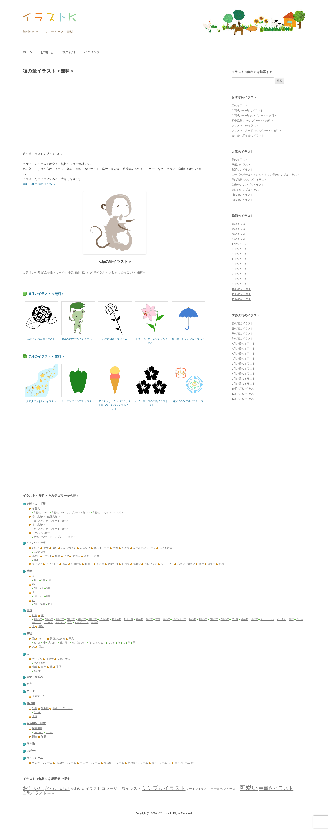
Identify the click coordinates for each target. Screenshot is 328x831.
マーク (31, 691)
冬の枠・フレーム (42, 762)
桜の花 (235, 619)
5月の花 (49, 619)
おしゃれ (114, 272)
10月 (42, 604)
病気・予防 (64, 658)
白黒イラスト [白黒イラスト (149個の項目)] (35, 793)
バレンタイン (68, 547)
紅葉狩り (76, 563)
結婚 (221, 563)
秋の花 (192, 619)
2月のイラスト (240, 249)
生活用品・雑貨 (36, 723)
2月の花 (214, 619)
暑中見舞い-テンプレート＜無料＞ (51, 520)
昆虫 (41, 646)
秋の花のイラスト (242, 333)
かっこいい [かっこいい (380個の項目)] (57, 788)
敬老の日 (113, 563)
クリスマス (167, 563)
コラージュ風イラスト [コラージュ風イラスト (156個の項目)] (121, 788)
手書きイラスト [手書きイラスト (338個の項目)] (276, 788)
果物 (34, 716)
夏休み (76, 555)
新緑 (41, 626)
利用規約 (68, 52)
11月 (50, 604)
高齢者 (50, 658)
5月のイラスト (240, 264)
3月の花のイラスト (243, 353)
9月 (35, 604)
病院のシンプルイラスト (246, 189)
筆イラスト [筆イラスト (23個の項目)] (53, 793)
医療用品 (37, 728)
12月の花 (129, 619)
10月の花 (104, 619)
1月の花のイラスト (243, 343)
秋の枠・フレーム (138, 762)
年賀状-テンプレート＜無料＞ (108, 512)
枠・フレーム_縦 (184, 762)
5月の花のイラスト (243, 363)
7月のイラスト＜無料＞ (46, 356)
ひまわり (281, 619)
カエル (42, 638)
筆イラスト (101, 272)
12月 (36, 580)
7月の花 (71, 619)
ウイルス (38, 732)
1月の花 (203, 619)
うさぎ (111, 642)
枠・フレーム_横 (161, 762)
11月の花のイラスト (244, 393)
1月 (43, 580)
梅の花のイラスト (242, 199)
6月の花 (60, 619)
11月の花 (116, 619)
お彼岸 (100, 563)
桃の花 (254, 619)
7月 (42, 596)
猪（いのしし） (97, 642)
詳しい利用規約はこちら (39, 184)
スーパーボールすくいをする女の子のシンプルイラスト (266, 174)
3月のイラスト (240, 254)
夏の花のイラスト (242, 328)
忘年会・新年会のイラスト (248, 135)
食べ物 (31, 703)
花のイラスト (240, 159)
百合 (69, 622)
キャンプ (37, 563)
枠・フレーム (35, 757)
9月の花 (92, 619)
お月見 (125, 563)
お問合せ (47, 52)
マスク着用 (39, 662)
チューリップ (267, 619)
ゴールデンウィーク (144, 547)
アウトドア (52, 563)
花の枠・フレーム (66, 762)
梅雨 (57, 555)
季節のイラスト (241, 164)
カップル (37, 658)
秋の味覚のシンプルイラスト (249, 179)
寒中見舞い (38, 524)
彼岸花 (94, 622)
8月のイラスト (240, 279)
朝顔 (291, 619)
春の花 (139, 619)
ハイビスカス (82, 622)
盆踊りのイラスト (242, 169)
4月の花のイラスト (243, 358)
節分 (55, 547)
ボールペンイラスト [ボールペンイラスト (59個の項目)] (224, 788)
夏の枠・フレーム (114, 762)
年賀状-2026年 (41, 512)
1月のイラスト (240, 244)
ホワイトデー (101, 547)
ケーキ (37, 712)
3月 (35, 588)
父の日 (47, 555)
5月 (48, 588)
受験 (46, 547)
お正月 (36, 547)
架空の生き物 (57, 638)
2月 (49, 580)
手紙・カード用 (57, 272)
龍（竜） (64, 642)
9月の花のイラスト (243, 383)
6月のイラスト (240, 269)
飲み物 (45, 708)
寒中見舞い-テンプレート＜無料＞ (252, 120)
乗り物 (31, 743)
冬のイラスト (240, 239)
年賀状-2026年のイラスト (247, 110)
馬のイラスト (240, 105)
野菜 (34, 708)
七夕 (66, 555)
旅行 (201, 563)
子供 (58, 666)
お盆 (65, 563)
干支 (71, 272)
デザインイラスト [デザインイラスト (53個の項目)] (198, 788)
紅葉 (34, 615)
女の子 (37, 670)
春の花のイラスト (242, 323)
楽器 (34, 736)
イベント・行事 (36, 542)
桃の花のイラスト (242, 194)
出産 (43, 666)
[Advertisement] (115, 116)
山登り (89, 563)
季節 (29, 570)
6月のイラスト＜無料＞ (46, 294)
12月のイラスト (241, 299)
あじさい (60, 622)
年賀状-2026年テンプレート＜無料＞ (254, 115)
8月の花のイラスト (243, 378)
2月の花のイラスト (243, 348)
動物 (78, 272)
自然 (29, 610)
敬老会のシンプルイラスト (248, 184)
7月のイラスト (240, 274)
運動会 (137, 563)
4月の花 (38, 619)
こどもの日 (166, 547)
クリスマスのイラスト (245, 125)
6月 (35, 596)
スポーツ (32, 750)
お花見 (125, 547)
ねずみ (37, 642)
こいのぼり (39, 552)
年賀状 (42, 272)
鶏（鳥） (82, 642)
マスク (49, 732)
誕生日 (211, 563)
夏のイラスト (240, 229)
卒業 (115, 547)
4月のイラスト (240, 259)
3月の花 (225, 619)
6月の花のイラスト (243, 368)
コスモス (48, 622)
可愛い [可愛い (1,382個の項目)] (249, 787)
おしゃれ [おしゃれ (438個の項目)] (33, 788)
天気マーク (38, 696)
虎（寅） (53, 642)
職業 (34, 666)
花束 (157, 619)
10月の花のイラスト (244, 388)
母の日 (36, 555)
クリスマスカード (42, 532)
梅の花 (244, 619)
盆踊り (37, 560)
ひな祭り (85, 547)
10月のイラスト (241, 289)
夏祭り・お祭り (93, 555)
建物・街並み (35, 676)
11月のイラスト (241, 294)
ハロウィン (151, 563)
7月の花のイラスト (243, 373)
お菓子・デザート (63, 708)
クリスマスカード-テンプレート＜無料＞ (256, 130)
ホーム (27, 52)
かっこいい (128, 272)
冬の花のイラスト (242, 338)
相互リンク (92, 52)
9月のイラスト (240, 284)
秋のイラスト (240, 234)
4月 (42, 588)
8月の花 (82, 619)
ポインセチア (179, 619)
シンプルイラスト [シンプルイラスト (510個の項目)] (164, 788)
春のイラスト (240, 224)
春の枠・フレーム (90, 762)
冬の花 (149, 619)
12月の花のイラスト (244, 398)
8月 (48, 596)
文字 (29, 684)
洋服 (43, 736)
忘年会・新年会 (186, 563)
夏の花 (166, 619)
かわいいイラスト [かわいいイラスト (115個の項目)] (85, 788)
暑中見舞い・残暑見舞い (46, 516)
